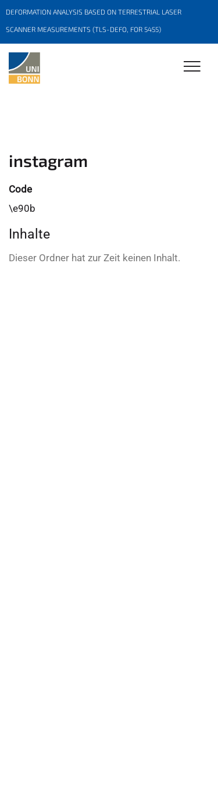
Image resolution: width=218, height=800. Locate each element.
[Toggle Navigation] (192, 67)
